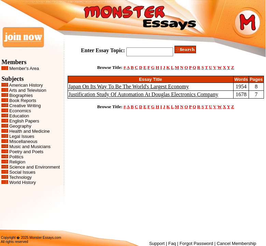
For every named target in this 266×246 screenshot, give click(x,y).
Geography (20, 126)
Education (19, 115)
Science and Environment (34, 167)
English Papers (24, 121)
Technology (20, 177)
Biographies (21, 95)
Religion (17, 161)
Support (157, 243)
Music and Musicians (30, 146)
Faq (172, 243)
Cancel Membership (236, 243)
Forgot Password (196, 243)
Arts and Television (27, 90)
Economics (20, 110)
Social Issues (22, 172)
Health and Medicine (29, 131)
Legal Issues (21, 136)
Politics (16, 156)
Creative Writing (25, 105)
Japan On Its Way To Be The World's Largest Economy (129, 86)
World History (22, 182)
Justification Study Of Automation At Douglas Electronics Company (144, 94)
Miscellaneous (23, 141)
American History (26, 85)
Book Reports (22, 100)
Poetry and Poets (26, 151)
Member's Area (24, 68)
